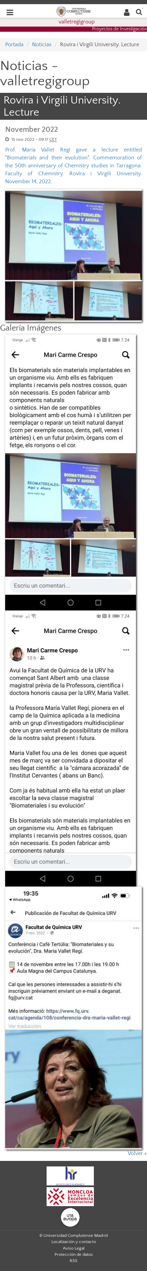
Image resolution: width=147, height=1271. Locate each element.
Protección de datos (74, 1254)
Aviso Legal (74, 1248)
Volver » (137, 1153)
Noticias (41, 44)
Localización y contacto (73, 1241)
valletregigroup (77, 22)
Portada (14, 44)
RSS (73, 1260)
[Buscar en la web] (139, 11)
